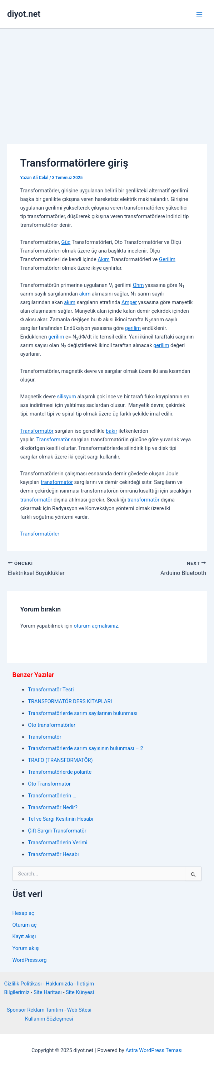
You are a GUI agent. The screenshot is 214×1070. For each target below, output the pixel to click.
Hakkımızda (59, 983)
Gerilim (167, 259)
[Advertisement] (107, 82)
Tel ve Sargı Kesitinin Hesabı (60, 819)
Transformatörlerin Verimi (57, 842)
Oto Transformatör (49, 784)
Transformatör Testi (51, 689)
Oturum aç (25, 925)
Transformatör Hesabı (53, 854)
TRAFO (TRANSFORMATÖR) (60, 760)
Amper (129, 302)
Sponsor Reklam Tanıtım (35, 1010)
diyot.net (23, 14)
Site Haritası (48, 992)
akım (84, 294)
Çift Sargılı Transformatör (57, 830)
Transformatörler (39, 534)
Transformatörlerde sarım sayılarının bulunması (82, 713)
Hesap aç (23, 913)
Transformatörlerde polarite (59, 772)
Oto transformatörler (51, 725)
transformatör (57, 482)
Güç (66, 242)
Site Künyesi (80, 992)
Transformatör (36, 431)
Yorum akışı (26, 948)
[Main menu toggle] (199, 14)
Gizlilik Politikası (22, 983)
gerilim (133, 328)
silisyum (66, 396)
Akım (103, 259)
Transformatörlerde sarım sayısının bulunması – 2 (85, 748)
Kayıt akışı (24, 936)
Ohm (138, 285)
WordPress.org (30, 960)
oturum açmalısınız (96, 626)
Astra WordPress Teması (154, 1050)
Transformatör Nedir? (53, 807)
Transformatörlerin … (52, 795)
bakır (111, 431)
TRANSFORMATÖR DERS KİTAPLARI (70, 701)
